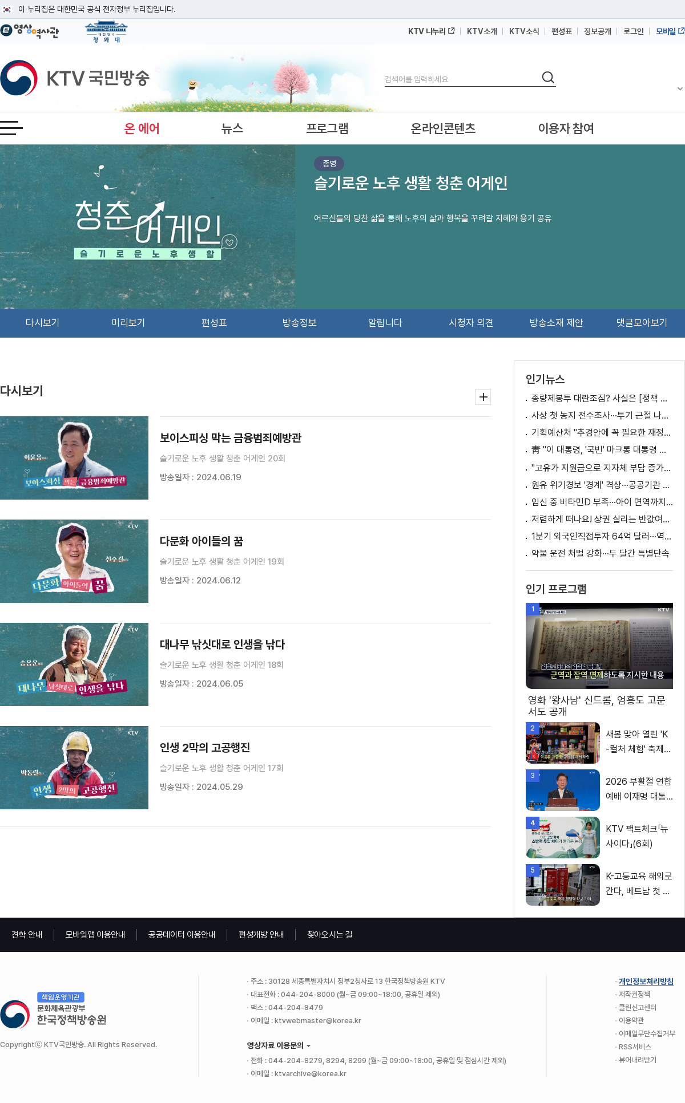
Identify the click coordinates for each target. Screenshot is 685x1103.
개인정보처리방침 (646, 981)
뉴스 (232, 128)
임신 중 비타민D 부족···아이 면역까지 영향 (602, 502)
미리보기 (128, 323)
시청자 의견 (471, 323)
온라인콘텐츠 (443, 128)
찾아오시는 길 (330, 935)
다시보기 (43, 323)
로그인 (633, 31)
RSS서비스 (635, 1047)
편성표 (561, 31)
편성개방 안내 (261, 935)
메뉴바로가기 (0, 0)
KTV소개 (482, 31)
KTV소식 (524, 31)
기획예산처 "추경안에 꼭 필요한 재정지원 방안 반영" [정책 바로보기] (602, 432)
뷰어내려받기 (637, 1060)
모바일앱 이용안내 (96, 935)
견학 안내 (27, 935)
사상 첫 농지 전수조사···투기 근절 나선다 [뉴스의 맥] (602, 415)
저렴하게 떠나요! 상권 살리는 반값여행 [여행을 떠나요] (602, 519)
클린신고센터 (637, 1007)
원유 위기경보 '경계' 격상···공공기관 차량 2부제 (602, 485)
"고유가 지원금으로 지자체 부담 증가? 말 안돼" (602, 468)
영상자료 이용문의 (275, 1045)
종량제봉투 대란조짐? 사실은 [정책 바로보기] (602, 398)
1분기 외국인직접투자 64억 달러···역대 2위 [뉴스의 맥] (602, 536)
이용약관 (631, 1020)
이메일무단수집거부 (647, 1033)
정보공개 (597, 31)
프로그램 (327, 128)
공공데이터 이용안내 (182, 935)
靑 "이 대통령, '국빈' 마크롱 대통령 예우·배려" (602, 449)
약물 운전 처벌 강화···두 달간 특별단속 (600, 553)
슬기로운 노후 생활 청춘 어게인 (411, 183)
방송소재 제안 (556, 323)
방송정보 (300, 323)
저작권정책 (634, 994)
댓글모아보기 (642, 323)
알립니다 (385, 323)
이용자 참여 (566, 128)
